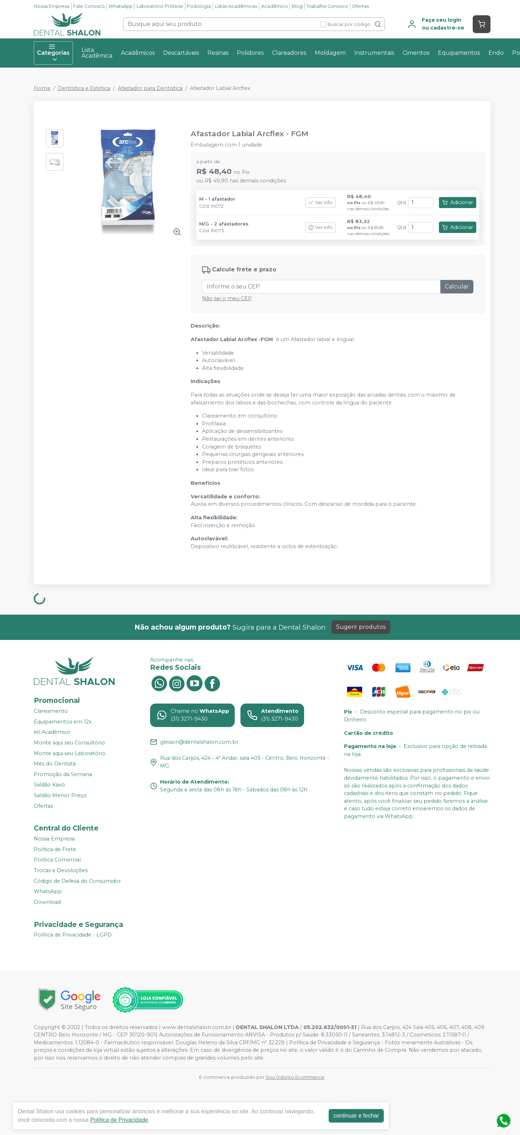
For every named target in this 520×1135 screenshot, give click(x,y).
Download (47, 902)
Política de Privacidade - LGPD (73, 935)
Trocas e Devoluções (60, 870)
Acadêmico (274, 6)
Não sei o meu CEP (227, 298)
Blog (297, 6)
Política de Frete (55, 849)
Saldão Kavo (49, 785)
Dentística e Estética (84, 88)
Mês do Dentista (55, 763)
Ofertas (360, 6)
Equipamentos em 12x (63, 721)
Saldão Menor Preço (60, 795)
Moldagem (330, 52)
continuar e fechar (356, 1116)
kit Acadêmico (52, 732)
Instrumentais (374, 52)
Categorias (53, 53)
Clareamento (51, 711)
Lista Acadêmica (96, 53)
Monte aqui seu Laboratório (69, 753)
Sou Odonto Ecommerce (295, 1077)
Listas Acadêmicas (236, 6)
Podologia (199, 6)
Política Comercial (57, 860)
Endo (496, 52)
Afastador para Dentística (150, 88)
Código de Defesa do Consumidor (77, 881)
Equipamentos (459, 52)
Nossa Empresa (51, 6)
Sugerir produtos (361, 627)
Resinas (217, 52)
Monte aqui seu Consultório (69, 742)
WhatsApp (120, 6)
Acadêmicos (138, 52)
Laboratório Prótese (160, 6)
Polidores (250, 52)
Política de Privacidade (119, 1120)
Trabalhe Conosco (327, 6)
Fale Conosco (89, 6)
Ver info (320, 202)
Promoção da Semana (63, 774)
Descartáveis (181, 52)
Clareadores (289, 52)
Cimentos (416, 52)
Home (42, 88)
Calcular (457, 286)
